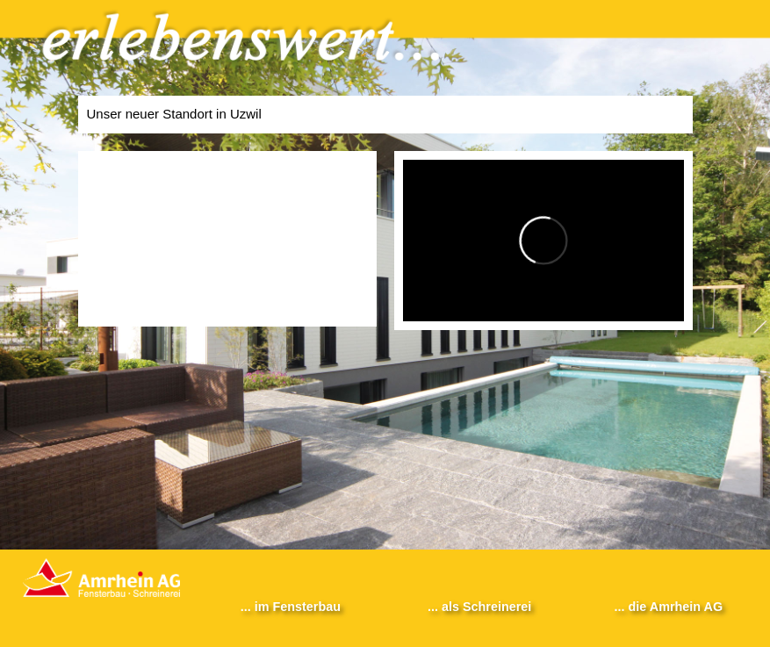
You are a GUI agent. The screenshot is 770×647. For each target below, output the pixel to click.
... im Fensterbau (291, 607)
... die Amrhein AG (668, 607)
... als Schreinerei (479, 607)
